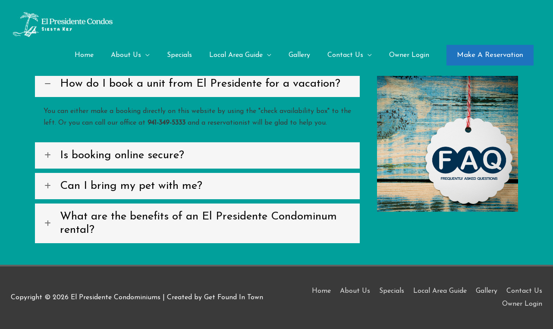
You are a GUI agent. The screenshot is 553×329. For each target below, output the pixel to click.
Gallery (486, 291)
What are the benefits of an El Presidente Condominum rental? (198, 223)
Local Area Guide (440, 291)
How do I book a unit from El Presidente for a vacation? (200, 84)
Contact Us (524, 291)
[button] (490, 55)
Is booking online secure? (122, 155)
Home (321, 291)
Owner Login (522, 304)
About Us (355, 291)
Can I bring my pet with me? (131, 186)
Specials (391, 291)
